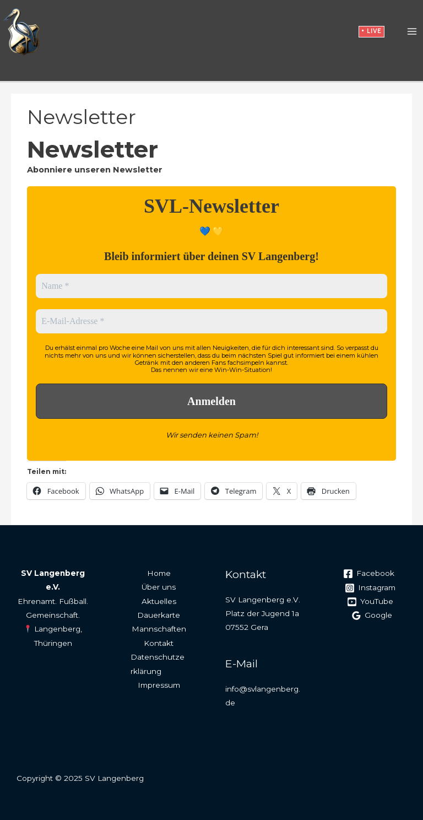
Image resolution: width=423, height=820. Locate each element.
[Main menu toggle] (412, 32)
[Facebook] (368, 574)
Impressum (159, 685)
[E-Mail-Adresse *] (211, 321)
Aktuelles (159, 601)
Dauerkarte (158, 615)
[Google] (372, 616)
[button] (371, 32)
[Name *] (211, 286)
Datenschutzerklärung (158, 663)
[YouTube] (370, 602)
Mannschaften (159, 628)
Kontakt (158, 643)
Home (159, 573)
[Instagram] (370, 588)
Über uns (159, 586)
